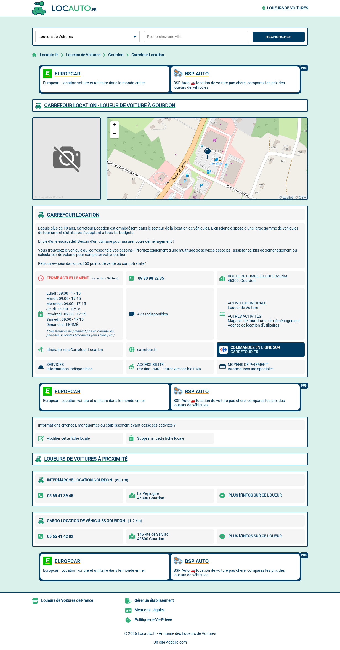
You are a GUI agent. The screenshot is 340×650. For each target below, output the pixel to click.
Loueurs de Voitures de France (67, 600)
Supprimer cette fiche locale (160, 438)
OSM (302, 197)
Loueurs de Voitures (287, 8)
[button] (207, 153)
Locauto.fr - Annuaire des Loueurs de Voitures (177, 633)
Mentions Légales (149, 610)
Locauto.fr (49, 55)
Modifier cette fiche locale (68, 438)
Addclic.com (176, 642)
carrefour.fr (147, 349)
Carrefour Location (147, 55)
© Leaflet (286, 197)
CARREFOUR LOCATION (73, 215)
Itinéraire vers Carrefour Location (74, 349)
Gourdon (115, 55)
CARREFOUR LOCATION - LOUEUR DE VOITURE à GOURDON (109, 105)
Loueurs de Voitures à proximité (86, 459)
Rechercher (278, 37)
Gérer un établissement (154, 600)
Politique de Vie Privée (153, 619)
